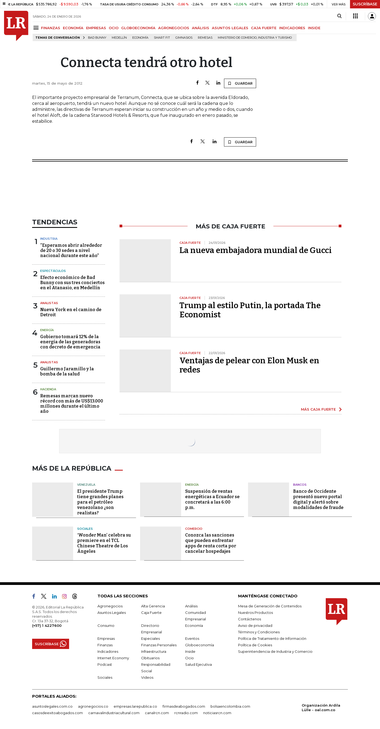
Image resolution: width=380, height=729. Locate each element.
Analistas (49, 303)
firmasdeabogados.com (183, 706)
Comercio (193, 529)
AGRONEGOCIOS (173, 28)
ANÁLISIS (200, 28)
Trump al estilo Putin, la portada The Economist (250, 310)
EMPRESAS (96, 28)
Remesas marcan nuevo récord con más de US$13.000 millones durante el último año (71, 403)
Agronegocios (110, 606)
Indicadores (107, 651)
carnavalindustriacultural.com (114, 713)
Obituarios (150, 658)
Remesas (205, 37)
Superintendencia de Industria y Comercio (275, 651)
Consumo (105, 625)
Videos (147, 677)
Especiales (150, 638)
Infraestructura (153, 651)
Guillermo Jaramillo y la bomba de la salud (67, 371)
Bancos (300, 485)
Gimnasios (183, 37)
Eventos (192, 638)
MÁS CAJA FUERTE (318, 409)
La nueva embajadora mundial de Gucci (255, 250)
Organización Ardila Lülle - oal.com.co (321, 707)
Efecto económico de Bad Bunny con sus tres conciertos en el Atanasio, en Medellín (72, 282)
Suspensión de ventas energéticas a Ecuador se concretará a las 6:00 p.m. (212, 499)
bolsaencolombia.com (230, 706)
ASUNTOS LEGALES (230, 28)
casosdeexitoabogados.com (57, 713)
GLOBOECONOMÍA (138, 28)
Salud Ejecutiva (198, 664)
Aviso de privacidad (255, 625)
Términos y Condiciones (259, 632)
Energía (47, 330)
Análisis (191, 606)
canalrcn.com (157, 713)
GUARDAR (240, 83)
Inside (190, 651)
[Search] (339, 16)
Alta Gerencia (153, 606)
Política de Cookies (255, 645)
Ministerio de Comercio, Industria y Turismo (255, 37)
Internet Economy (113, 658)
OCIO (113, 28)
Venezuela (86, 485)
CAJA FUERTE (263, 28)
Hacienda (48, 389)
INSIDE (314, 28)
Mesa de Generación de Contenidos (269, 606)
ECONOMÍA (73, 28)
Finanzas (105, 645)
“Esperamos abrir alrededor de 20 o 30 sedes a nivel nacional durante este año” (71, 250)
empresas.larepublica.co (135, 706)
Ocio (189, 658)
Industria (48, 239)
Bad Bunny (97, 37)
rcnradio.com (186, 713)
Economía (140, 37)
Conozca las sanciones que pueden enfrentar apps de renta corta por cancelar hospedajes (210, 543)
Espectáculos (53, 271)
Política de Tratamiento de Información (272, 638)
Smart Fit (162, 37)
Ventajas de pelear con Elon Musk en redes (249, 365)
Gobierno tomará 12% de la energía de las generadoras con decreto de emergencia (70, 341)
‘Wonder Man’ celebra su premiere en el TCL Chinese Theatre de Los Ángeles (104, 543)
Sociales (85, 529)
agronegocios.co (93, 706)
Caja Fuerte (151, 612)
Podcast (104, 664)
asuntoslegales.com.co (52, 706)
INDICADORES (292, 28)
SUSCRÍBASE (365, 4)
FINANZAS (50, 28)
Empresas (106, 638)
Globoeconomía (199, 645)
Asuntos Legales (111, 612)
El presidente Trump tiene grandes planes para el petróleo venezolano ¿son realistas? (100, 502)
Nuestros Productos (255, 612)
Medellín (119, 37)
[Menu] (37, 27)
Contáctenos (249, 619)
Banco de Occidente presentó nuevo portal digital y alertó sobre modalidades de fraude (318, 499)
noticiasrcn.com (217, 713)
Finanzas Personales (159, 645)
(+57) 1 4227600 (47, 625)
